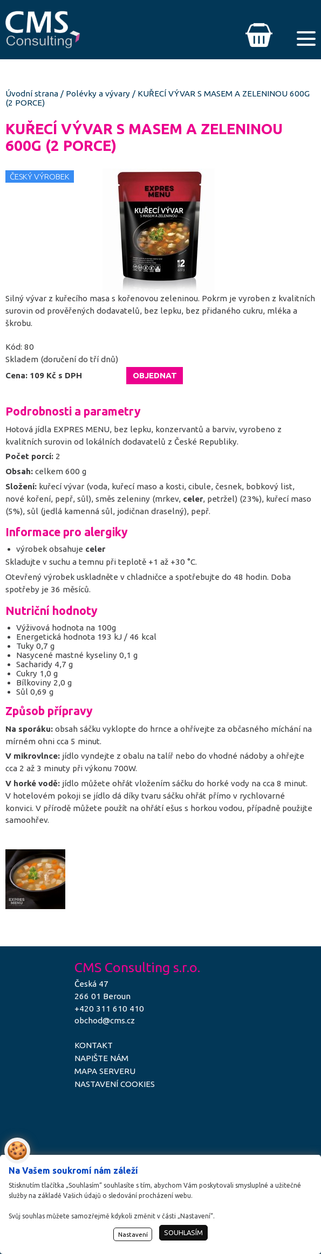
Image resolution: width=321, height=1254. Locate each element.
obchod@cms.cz (104, 1020)
